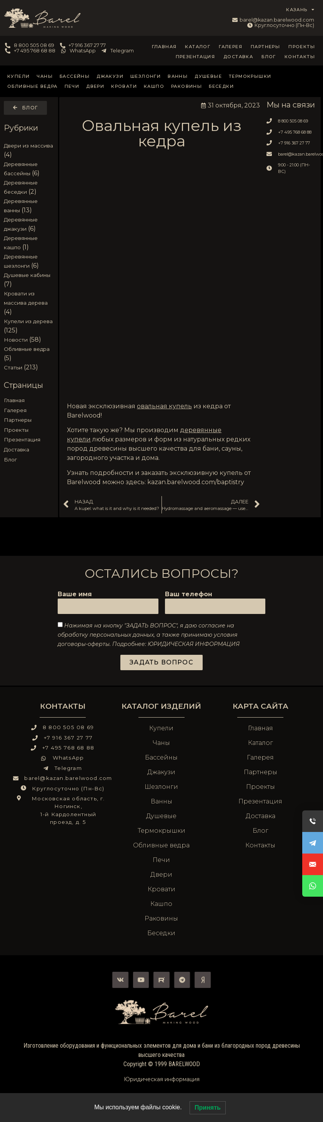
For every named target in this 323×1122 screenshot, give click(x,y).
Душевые (208, 76)
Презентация (195, 56)
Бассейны (75, 76)
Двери (95, 86)
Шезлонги (145, 76)
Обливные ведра (32, 86)
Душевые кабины (27, 275)
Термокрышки (250, 76)
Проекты (301, 46)
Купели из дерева (28, 321)
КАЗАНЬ (300, 9)
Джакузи (110, 76)
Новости (16, 340)
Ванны (178, 76)
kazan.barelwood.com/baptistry (195, 482)
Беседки (221, 86)
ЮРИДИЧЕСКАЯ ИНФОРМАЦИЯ (194, 644)
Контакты (300, 56)
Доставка (238, 56)
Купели (18, 76)
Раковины (186, 86)
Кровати (124, 86)
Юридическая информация (162, 1079)
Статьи (13, 367)
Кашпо (154, 86)
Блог (268, 56)
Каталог (197, 46)
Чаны (45, 76)
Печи (72, 86)
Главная (164, 46)
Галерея (230, 46)
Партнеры (265, 46)
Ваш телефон (188, 594)
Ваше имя (75, 594)
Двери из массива (28, 146)
